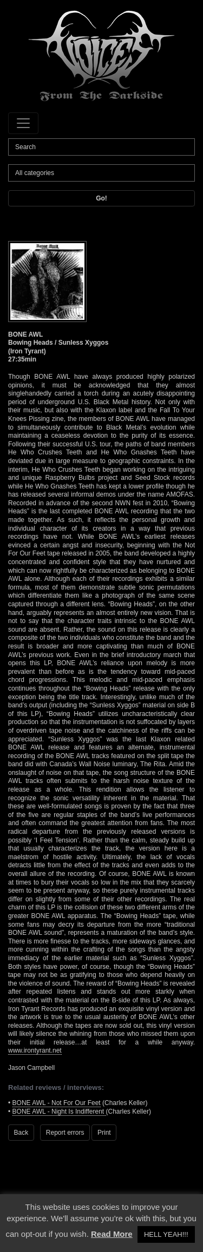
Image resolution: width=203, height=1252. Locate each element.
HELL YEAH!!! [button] (166, 1234)
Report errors (65, 1132)
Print (104, 1132)
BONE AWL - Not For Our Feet (56, 1103)
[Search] (101, 147)
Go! (101, 198)
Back (21, 1132)
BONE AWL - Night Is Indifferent (59, 1111)
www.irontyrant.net (35, 1050)
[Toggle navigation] (23, 123)
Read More (112, 1233)
